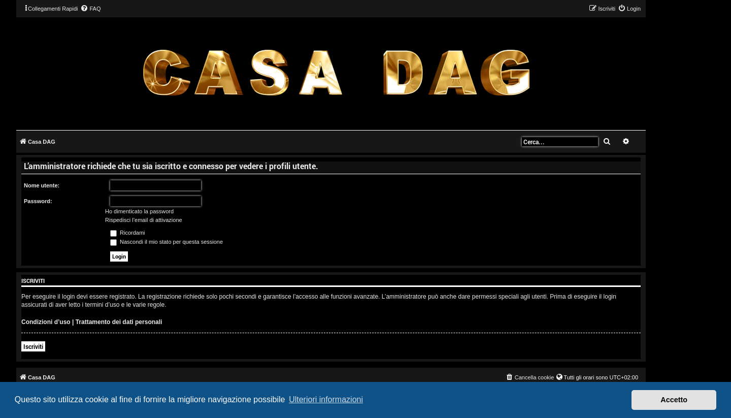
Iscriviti (33, 346)
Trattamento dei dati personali (119, 322)
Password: (38, 201)
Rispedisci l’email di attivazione (143, 220)
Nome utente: (41, 185)
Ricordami (127, 233)
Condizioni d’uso (46, 322)
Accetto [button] (673, 400)
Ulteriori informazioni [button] (326, 399)
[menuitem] (90, 9)
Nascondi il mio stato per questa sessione (166, 242)
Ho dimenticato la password (139, 211)
